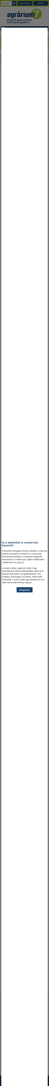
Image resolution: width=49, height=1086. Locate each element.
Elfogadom (24, 628)
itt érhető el (19, 601)
